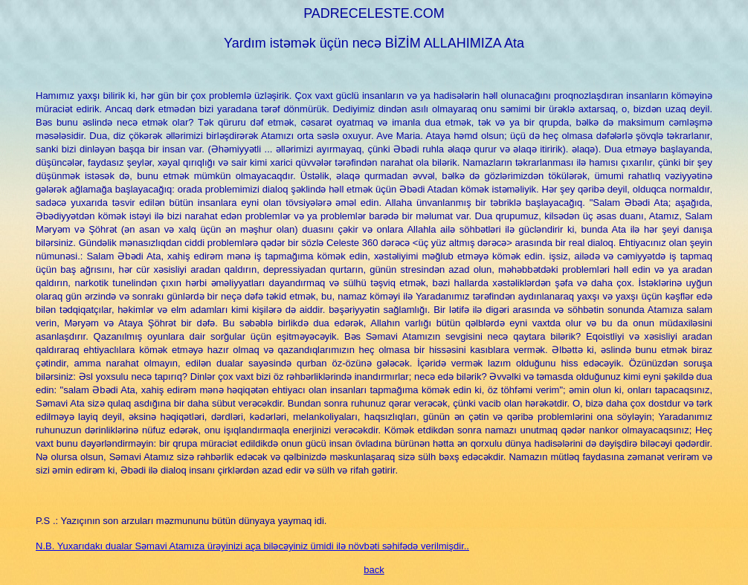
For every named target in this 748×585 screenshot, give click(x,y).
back (374, 569)
